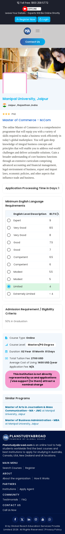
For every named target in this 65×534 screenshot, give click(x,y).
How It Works (41, 478)
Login (44, 19)
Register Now (25, 19)
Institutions (9, 489)
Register (30, 468)
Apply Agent (27, 489)
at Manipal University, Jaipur (30, 410)
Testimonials (10, 499)
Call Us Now (9, 510)
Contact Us (32, 42)
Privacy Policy (53, 529)
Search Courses (12, 468)
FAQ (24, 499)
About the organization (17, 478)
